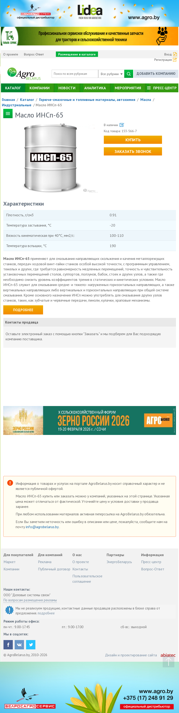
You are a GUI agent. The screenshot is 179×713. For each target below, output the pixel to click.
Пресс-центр (165, 88)
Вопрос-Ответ (34, 54)
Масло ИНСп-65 (49, 105)
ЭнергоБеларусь (119, 561)
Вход (168, 54)
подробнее (46, 613)
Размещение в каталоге (77, 54)
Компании (40, 88)
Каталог (13, 88)
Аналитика (95, 88)
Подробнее (23, 310)
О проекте (10, 54)
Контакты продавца (21, 322)
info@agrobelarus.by (42, 526)
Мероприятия (128, 88)
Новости (66, 88)
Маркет (9, 561)
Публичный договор (54, 569)
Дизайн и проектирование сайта (131, 655)
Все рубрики (112, 74)
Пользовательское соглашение (87, 578)
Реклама (44, 561)
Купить (133, 139)
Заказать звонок (133, 151)
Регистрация (163, 60)
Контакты (80, 569)
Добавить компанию (156, 73)
